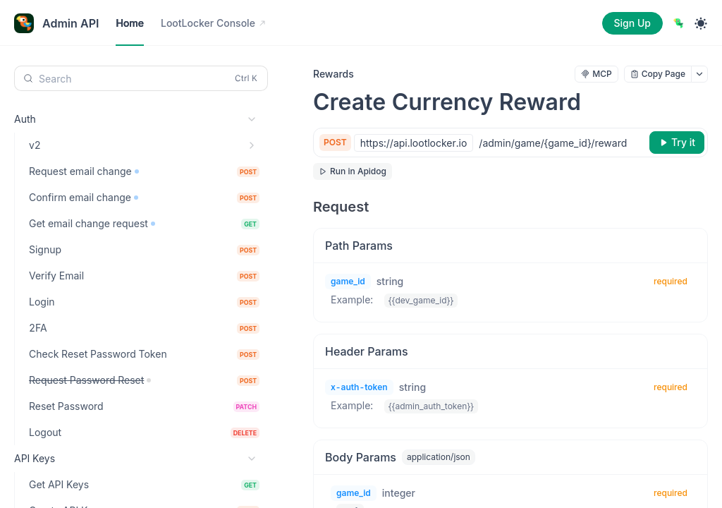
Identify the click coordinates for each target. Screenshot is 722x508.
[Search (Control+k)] (141, 78)
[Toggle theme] (701, 23)
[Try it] (676, 142)
